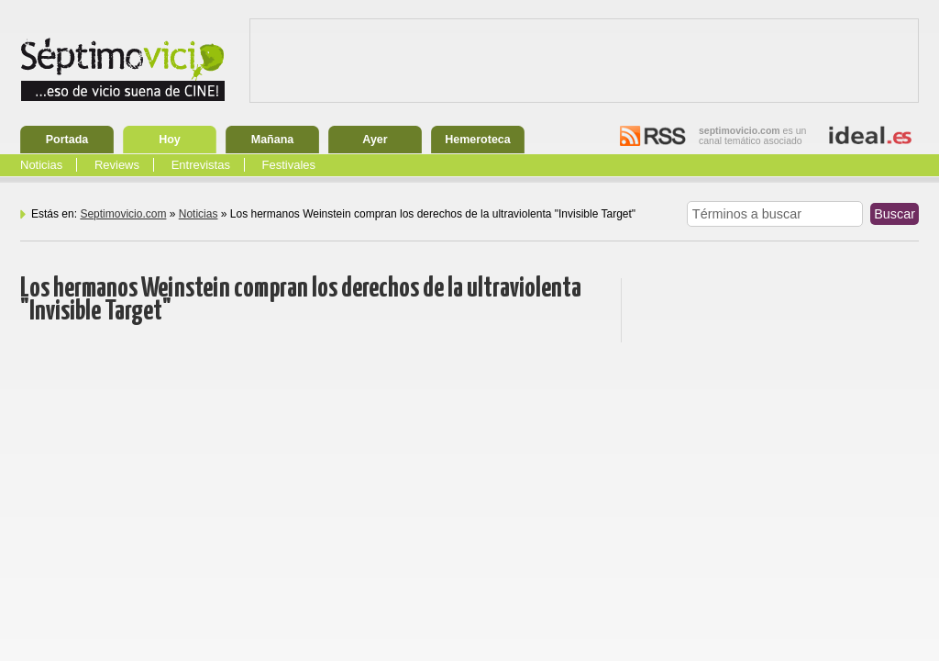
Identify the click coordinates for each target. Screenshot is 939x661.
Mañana (272, 139)
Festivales (289, 165)
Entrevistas (200, 165)
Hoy (170, 139)
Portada (67, 139)
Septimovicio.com (123, 213)
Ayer (374, 139)
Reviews (116, 165)
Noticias (41, 165)
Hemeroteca (478, 139)
